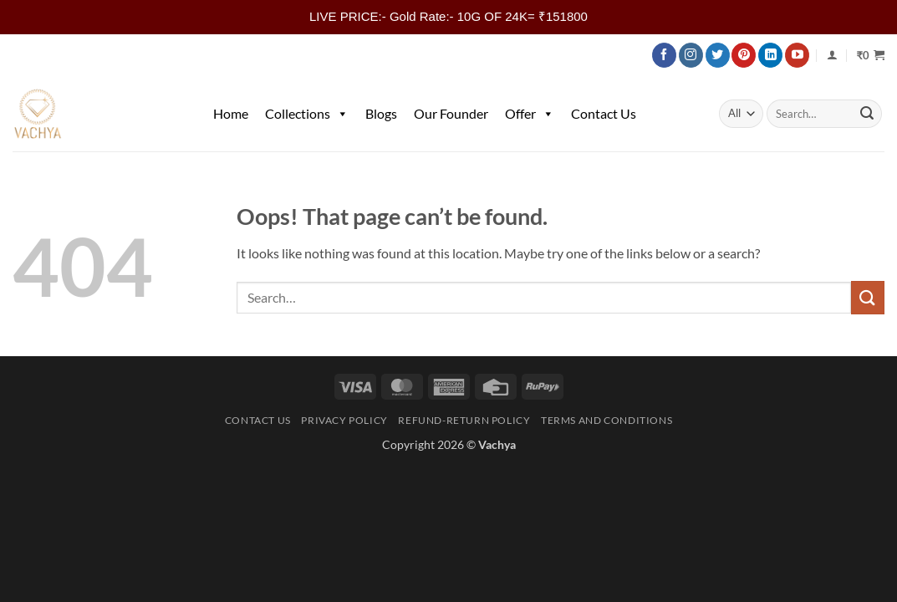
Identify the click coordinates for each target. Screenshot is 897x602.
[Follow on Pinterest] (743, 55)
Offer (529, 113)
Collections (307, 113)
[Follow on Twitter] (718, 55)
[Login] (832, 54)
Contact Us (603, 113)
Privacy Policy (344, 420)
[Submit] (867, 113)
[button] (870, 55)
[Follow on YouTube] (797, 55)
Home (230, 113)
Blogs (381, 113)
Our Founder (451, 113)
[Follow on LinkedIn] (770, 55)
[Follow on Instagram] (691, 55)
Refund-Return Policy (464, 420)
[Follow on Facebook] (664, 55)
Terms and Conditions (606, 420)
